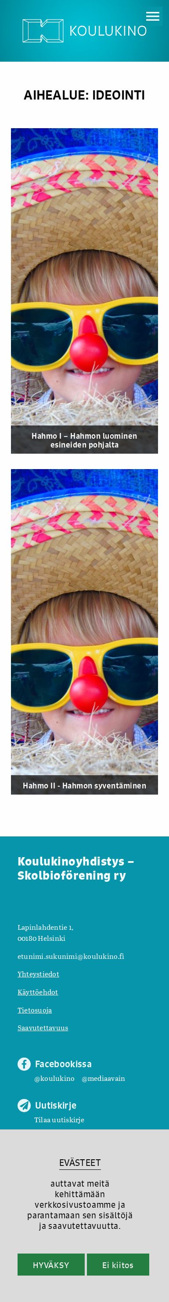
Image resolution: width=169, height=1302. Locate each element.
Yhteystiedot (38, 974)
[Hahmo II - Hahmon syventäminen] (84, 632)
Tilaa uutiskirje (59, 1119)
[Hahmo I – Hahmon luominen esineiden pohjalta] (84, 291)
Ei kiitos (118, 1265)
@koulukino (54, 1078)
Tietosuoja (35, 1010)
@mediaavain (104, 1078)
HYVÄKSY (51, 1265)
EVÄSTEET (80, 1162)
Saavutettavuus (43, 1027)
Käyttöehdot (38, 992)
